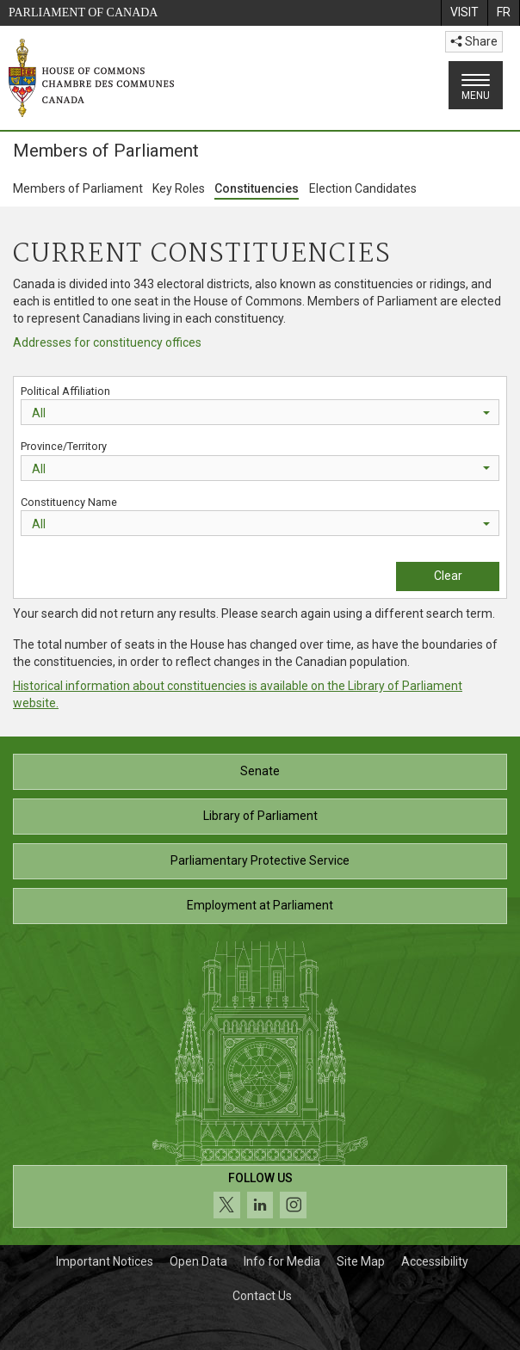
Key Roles (178, 188)
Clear (448, 576)
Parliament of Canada (83, 12)
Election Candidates (363, 188)
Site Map (361, 1261)
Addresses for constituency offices (107, 342)
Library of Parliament (260, 816)
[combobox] (260, 412)
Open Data (198, 1261)
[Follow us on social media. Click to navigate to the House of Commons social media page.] (260, 1196)
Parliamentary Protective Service (260, 860)
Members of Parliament (78, 188)
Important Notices (104, 1261)
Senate (260, 771)
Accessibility (434, 1261)
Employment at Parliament (260, 905)
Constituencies (256, 188)
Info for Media (282, 1261)
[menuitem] (464, 13)
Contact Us (262, 1296)
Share (474, 41)
